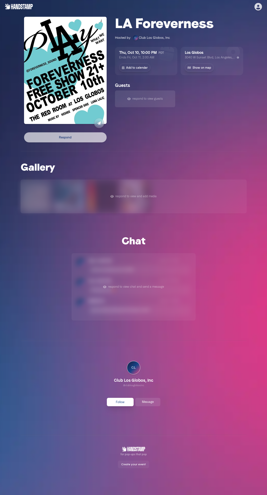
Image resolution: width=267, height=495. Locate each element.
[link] (133, 374)
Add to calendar (135, 67)
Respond (65, 137)
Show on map (199, 67)
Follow (120, 402)
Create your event (133, 464)
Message (148, 401)
